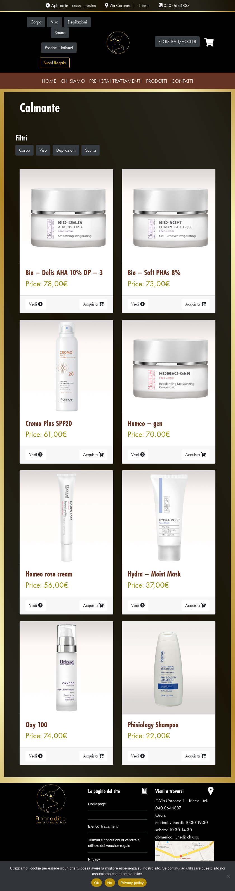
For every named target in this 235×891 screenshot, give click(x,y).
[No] (228, 876)
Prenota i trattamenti (115, 81)
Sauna (60, 32)
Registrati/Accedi (177, 41)
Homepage (97, 804)
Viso (54, 22)
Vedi (36, 304)
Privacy (94, 859)
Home (49, 81)
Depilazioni (77, 22)
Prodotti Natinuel (59, 48)
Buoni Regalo (54, 63)
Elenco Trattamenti (103, 826)
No (109, 883)
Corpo (35, 22)
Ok (96, 883)
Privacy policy (132, 883)
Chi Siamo (73, 81)
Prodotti (156, 81)
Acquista (93, 304)
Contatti (182, 81)
